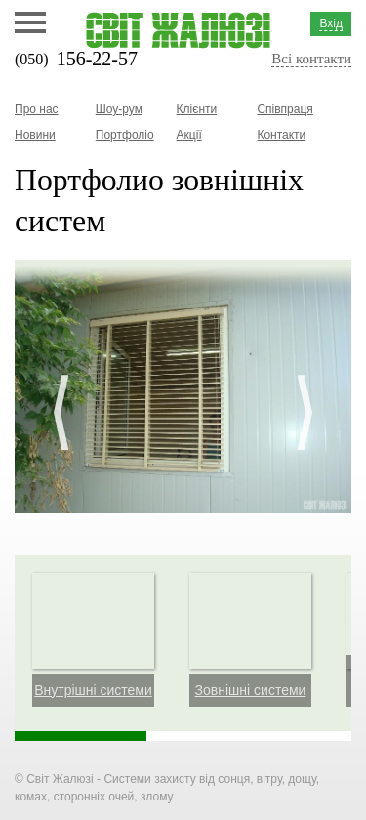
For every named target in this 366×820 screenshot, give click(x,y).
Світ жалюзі (178, 30)
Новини (35, 135)
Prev (61, 412)
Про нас (37, 109)
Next (305, 412)
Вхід (331, 23)
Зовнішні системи (250, 690)
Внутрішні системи (93, 690)
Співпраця (284, 109)
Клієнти (197, 109)
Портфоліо (125, 135)
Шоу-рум (119, 109)
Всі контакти (311, 58)
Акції (189, 135)
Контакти (281, 135)
